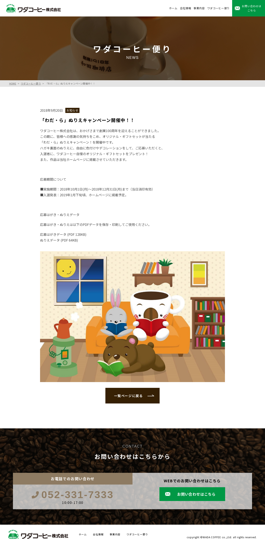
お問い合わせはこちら (252, 8)
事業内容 (199, 8)
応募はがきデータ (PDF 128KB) (63, 234)
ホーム (173, 8)
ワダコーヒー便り (218, 8)
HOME (12, 83)
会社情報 (185, 8)
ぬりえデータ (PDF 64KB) (59, 240)
